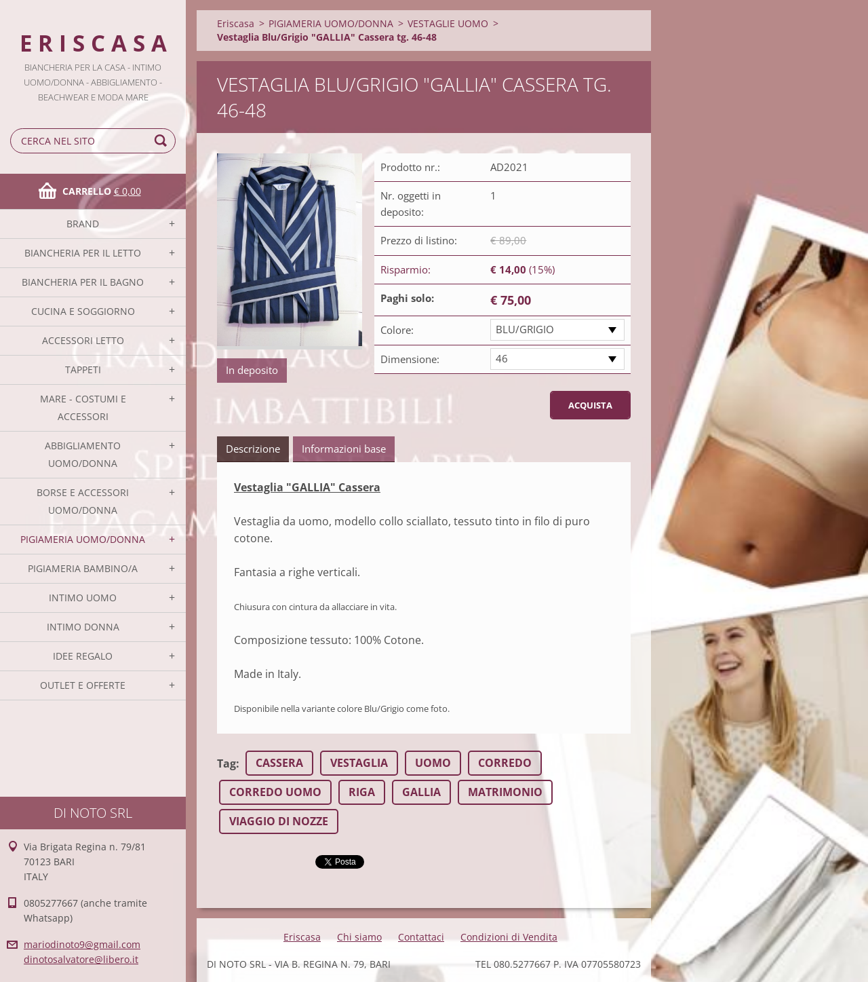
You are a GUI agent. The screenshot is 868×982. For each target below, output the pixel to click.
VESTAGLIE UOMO (448, 23)
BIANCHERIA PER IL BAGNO (83, 282)
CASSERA (279, 762)
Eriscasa (235, 23)
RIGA (362, 792)
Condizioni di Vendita (508, 936)
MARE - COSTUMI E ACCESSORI (83, 407)
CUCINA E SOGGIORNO (83, 311)
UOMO (433, 762)
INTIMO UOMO (83, 597)
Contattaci (421, 936)
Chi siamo (359, 936)
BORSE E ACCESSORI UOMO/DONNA (83, 501)
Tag (226, 763)
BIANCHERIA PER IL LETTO (82, 252)
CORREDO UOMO (275, 792)
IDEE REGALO (83, 655)
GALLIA (421, 792)
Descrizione (253, 448)
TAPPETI (83, 369)
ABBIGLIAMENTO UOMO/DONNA (83, 454)
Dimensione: (409, 359)
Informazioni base (344, 448)
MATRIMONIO (505, 792)
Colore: (397, 330)
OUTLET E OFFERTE (82, 685)
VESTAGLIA (359, 762)
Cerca (163, 140)
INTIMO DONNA (83, 626)
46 (502, 358)
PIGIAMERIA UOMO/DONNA (82, 539)
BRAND (82, 223)
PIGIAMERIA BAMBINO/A (83, 568)
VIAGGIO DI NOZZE (278, 821)
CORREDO (505, 762)
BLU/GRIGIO (525, 329)
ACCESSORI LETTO (83, 340)
